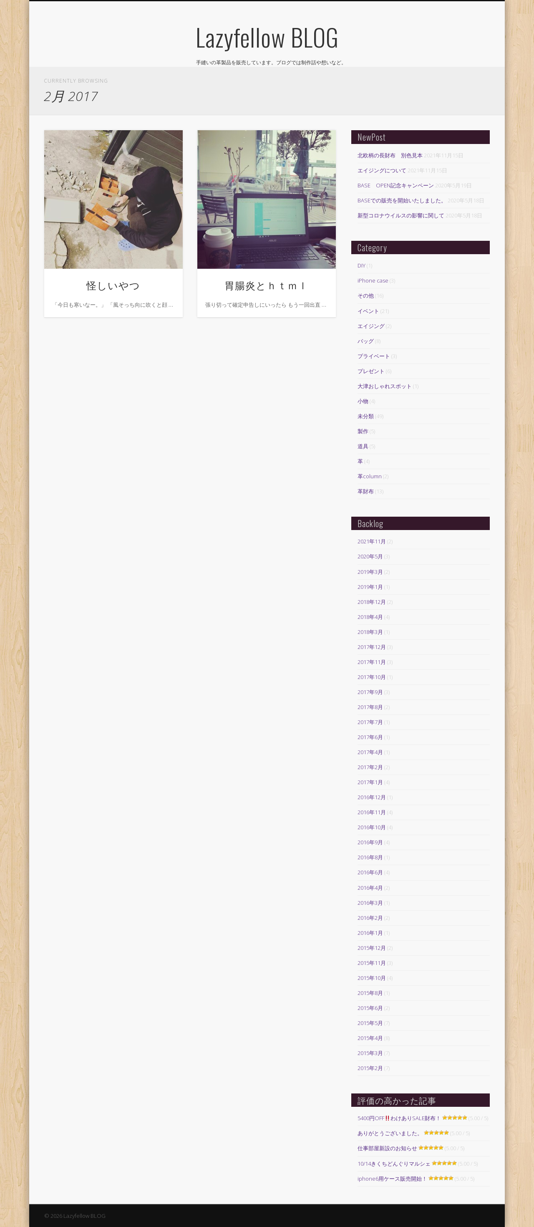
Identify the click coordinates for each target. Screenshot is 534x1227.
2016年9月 (370, 842)
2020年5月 (370, 556)
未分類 (366, 416)
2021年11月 (372, 541)
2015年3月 (370, 1053)
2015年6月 (370, 1008)
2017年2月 (370, 767)
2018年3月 (370, 632)
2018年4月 (370, 617)
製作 (363, 431)
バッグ (366, 341)
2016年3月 (370, 902)
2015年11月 (372, 963)
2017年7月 (370, 722)
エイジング (371, 326)
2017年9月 (370, 692)
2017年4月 (370, 752)
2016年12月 (372, 797)
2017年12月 (372, 647)
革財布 (366, 491)
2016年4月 (370, 887)
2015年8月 (370, 993)
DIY (361, 265)
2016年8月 (370, 857)
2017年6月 (370, 737)
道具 (363, 446)
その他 (366, 295)
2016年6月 (370, 872)
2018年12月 (372, 602)
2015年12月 (372, 948)
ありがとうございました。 (390, 1133)
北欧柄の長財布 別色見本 (390, 155)
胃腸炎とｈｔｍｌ (266, 284)
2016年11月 (372, 812)
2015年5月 (370, 1023)
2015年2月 (370, 1068)
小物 (363, 401)
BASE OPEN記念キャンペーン (396, 185)
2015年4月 (370, 1038)
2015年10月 (372, 978)
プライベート (374, 356)
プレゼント (371, 371)
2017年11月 (372, 662)
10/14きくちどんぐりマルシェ (394, 1163)
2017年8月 (370, 707)
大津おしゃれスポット (385, 386)
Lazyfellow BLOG (267, 37)
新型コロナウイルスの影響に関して (401, 215)
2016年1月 (370, 933)
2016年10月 (372, 827)
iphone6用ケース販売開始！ (392, 1178)
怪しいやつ (113, 284)
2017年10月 (372, 677)
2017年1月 (370, 782)
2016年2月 (370, 918)
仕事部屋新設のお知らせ (387, 1148)
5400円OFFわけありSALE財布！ (399, 1118)
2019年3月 (370, 572)
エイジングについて (382, 170)
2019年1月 (370, 587)
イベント (368, 311)
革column (370, 476)
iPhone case (373, 280)
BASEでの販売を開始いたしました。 (402, 200)
